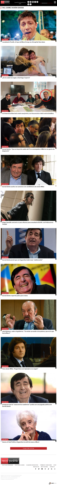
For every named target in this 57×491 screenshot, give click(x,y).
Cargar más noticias (28, 448)
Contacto (52, 466)
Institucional (44, 466)
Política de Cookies (19, 465)
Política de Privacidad (7, 465)
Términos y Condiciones (46, 465)
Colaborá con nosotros (32, 465)
